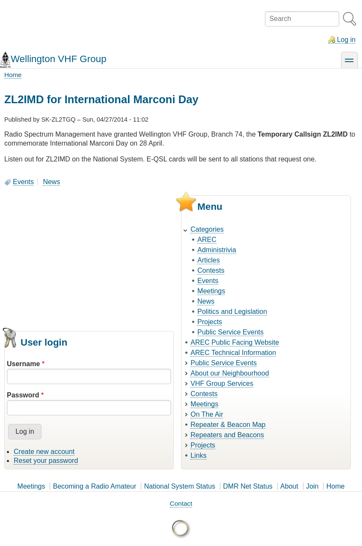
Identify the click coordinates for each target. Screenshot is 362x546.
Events (23, 181)
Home (13, 74)
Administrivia (216, 250)
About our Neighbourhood (229, 373)
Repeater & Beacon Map (227, 424)
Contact (181, 503)
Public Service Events (230, 332)
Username (23, 363)
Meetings (211, 291)
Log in (346, 39)
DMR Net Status (248, 486)
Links (198, 455)
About (289, 486)
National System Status (179, 486)
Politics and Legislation (232, 311)
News (51, 181)
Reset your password (46, 460)
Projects (209, 321)
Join (312, 486)
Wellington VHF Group (59, 59)
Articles (208, 260)
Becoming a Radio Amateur (94, 486)
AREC (206, 239)
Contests (210, 270)
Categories (206, 229)
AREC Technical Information (233, 352)
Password (23, 395)
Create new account (44, 451)
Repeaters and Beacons (227, 435)
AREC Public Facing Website (234, 342)
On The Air (206, 414)
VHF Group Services (221, 383)
